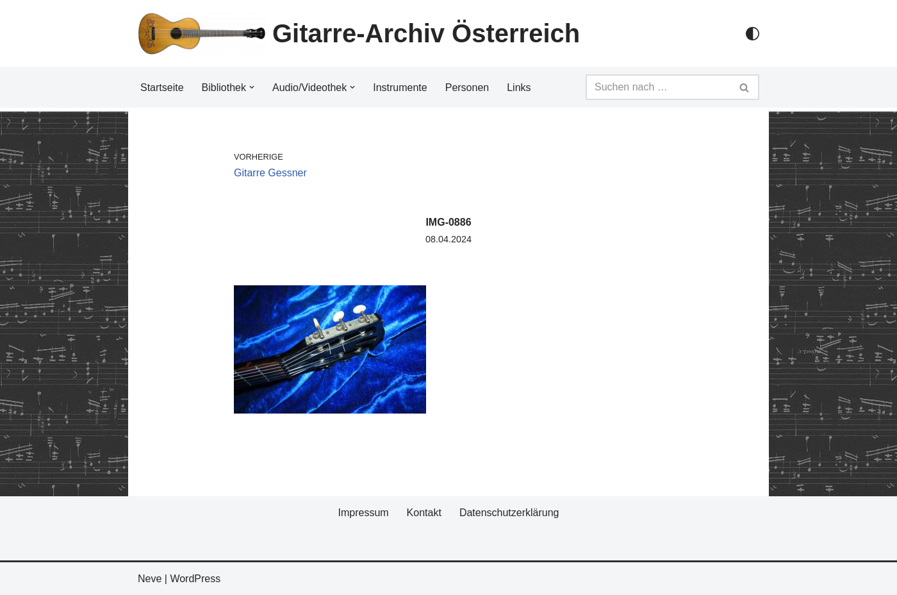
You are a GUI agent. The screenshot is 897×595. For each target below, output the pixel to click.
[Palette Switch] (752, 33)
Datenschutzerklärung (509, 512)
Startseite (162, 87)
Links (519, 87)
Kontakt (424, 512)
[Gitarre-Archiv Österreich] (359, 33)
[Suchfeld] (658, 87)
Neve (149, 578)
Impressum (363, 512)
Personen (467, 87)
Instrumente (400, 87)
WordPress (195, 578)
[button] (251, 87)
